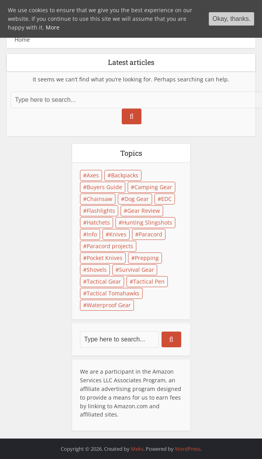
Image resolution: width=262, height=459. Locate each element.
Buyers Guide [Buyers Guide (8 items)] (104, 187)
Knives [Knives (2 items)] (117, 234)
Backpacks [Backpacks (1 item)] (124, 175)
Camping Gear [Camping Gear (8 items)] (153, 187)
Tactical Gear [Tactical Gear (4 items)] (104, 281)
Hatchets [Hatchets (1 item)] (98, 222)
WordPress (188, 448)
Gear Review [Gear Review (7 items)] (143, 210)
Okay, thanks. (231, 18)
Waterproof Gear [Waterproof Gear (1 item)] (109, 305)
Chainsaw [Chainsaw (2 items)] (99, 199)
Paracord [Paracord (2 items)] (150, 234)
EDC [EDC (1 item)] (166, 199)
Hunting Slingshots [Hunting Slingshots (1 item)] (147, 222)
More (52, 27)
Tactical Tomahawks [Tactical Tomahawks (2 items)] (113, 293)
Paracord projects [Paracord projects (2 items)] (110, 246)
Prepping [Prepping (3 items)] (147, 258)
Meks (137, 448)
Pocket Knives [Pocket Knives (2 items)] (105, 258)
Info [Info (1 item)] (92, 234)
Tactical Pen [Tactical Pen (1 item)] (149, 281)
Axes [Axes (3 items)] (93, 175)
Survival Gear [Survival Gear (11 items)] (136, 269)
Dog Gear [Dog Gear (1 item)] (136, 199)
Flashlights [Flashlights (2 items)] (101, 210)
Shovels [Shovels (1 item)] (97, 269)
